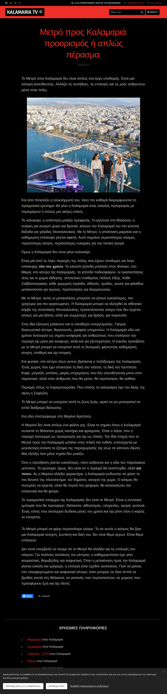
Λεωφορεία (34, 647)
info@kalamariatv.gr (135, 3)
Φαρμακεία (34, 639)
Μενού (153, 12)
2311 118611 (156, 3)
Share (27, 596)
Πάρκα (31, 661)
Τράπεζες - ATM (38, 654)
